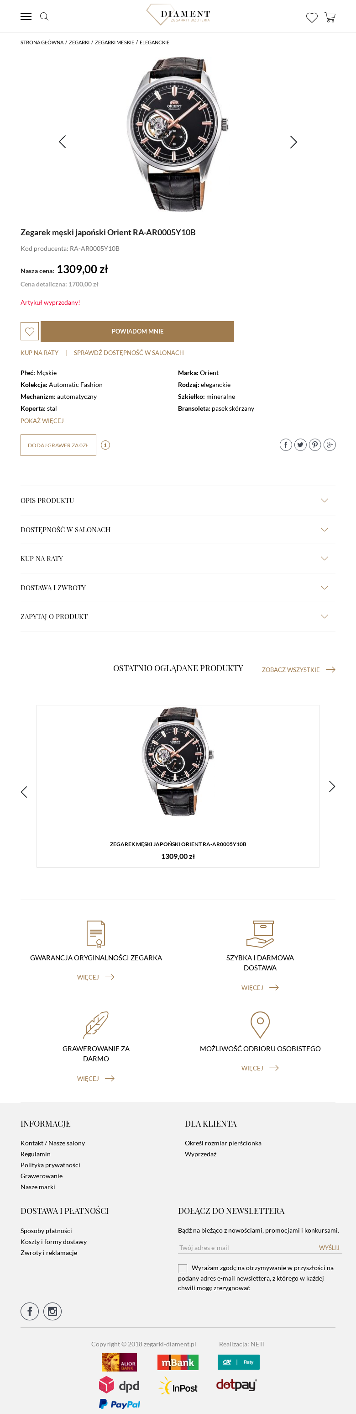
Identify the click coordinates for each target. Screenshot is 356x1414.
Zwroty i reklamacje (49, 1245)
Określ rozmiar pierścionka (223, 1136)
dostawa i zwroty (174, 587)
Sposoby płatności (46, 1223)
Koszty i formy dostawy (54, 1234)
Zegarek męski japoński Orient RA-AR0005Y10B (178, 845)
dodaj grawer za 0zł (58, 445)
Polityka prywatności (50, 1158)
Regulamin (36, 1147)
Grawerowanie (42, 1169)
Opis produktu (174, 500)
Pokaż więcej (42, 420)
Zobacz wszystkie (298, 669)
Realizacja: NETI (242, 1336)
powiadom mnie (137, 331)
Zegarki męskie (114, 42)
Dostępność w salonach (174, 529)
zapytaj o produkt (174, 616)
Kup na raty (39, 352)
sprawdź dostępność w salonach (129, 352)
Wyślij (329, 1240)
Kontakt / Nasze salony (53, 1136)
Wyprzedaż (200, 1147)
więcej (96, 970)
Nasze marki (38, 1180)
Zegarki (79, 42)
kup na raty (174, 558)
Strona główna (42, 42)
